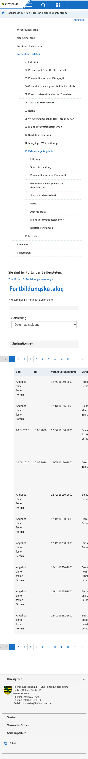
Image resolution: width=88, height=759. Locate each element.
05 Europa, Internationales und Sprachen (48, 94)
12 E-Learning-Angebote (39, 151)
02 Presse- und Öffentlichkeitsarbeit (45, 70)
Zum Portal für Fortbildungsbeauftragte (30, 279)
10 (68, 359)
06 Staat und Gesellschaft (39, 102)
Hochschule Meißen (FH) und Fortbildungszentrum (37, 13)
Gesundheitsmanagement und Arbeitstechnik (47, 185)
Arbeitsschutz (38, 211)
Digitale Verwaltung (41, 227)
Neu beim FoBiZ (26, 37)
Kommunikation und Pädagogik (48, 175)
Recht (33, 203)
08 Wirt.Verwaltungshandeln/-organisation (49, 118)
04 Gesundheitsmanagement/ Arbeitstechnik (50, 86)
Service (11, 717)
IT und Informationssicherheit (47, 219)
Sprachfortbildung (40, 167)
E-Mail (13, 743)
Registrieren (24, 252)
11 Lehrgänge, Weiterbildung (41, 143)
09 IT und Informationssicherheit (43, 126)
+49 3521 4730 (31, 696)
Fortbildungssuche (27, 29)
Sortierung (18, 318)
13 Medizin (31, 236)
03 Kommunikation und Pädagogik (44, 78)
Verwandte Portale (18, 725)
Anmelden (79, 19)
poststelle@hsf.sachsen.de (37, 703)
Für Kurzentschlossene (29, 46)
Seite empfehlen (16, 733)
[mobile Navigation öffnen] (29, 5)
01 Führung (31, 62)
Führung (35, 159)
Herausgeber (14, 679)
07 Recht (30, 110)
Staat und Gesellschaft (43, 195)
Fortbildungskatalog (28, 54)
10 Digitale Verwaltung (38, 135)
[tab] (44, 679)
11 (75, 359)
